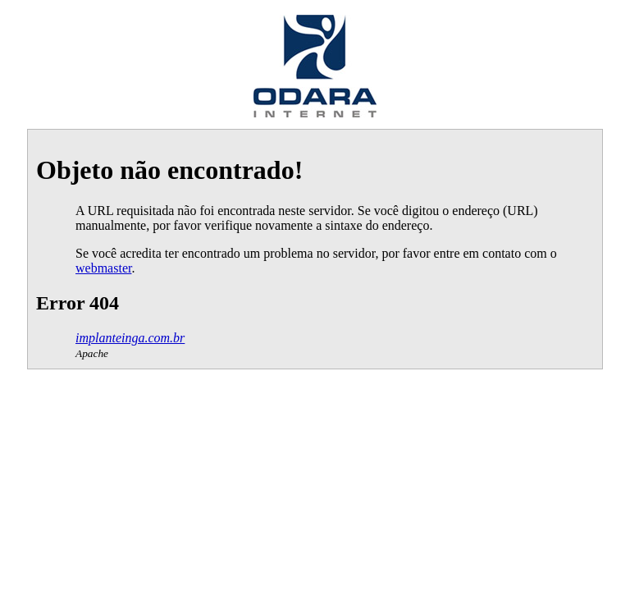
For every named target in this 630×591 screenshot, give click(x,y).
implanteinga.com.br (130, 338)
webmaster (103, 268)
